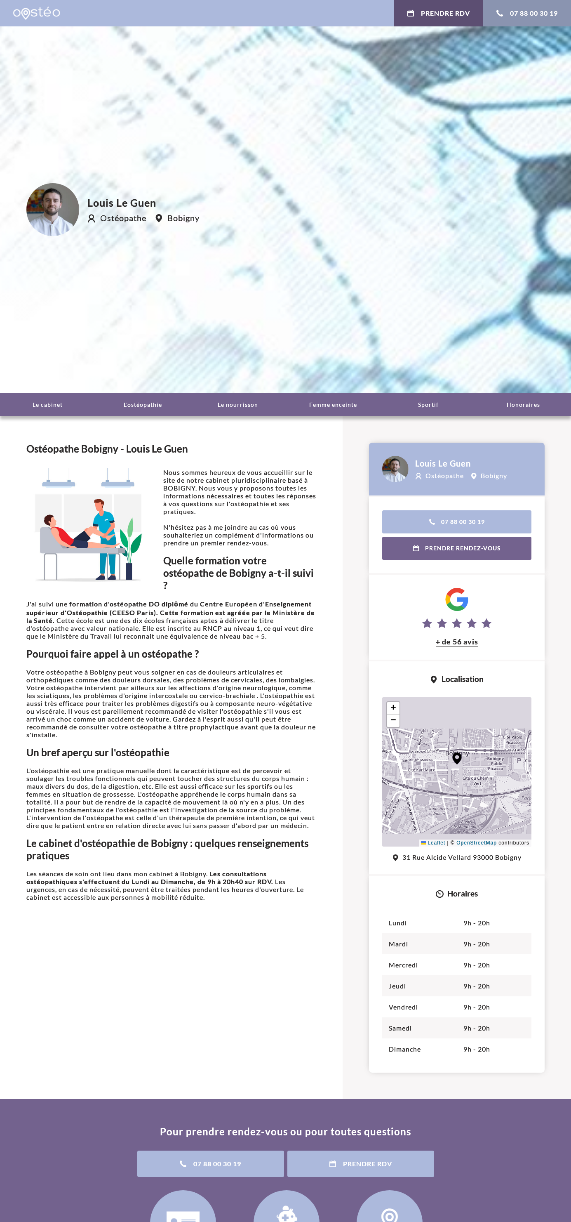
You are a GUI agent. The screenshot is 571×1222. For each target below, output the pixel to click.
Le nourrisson (238, 404)
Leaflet (433, 843)
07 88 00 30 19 (527, 13)
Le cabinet (48, 404)
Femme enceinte (333, 404)
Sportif (428, 404)
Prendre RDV (438, 13)
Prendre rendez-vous (457, 548)
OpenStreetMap (476, 843)
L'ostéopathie (143, 404)
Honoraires (523, 404)
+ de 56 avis (457, 641)
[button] (457, 758)
